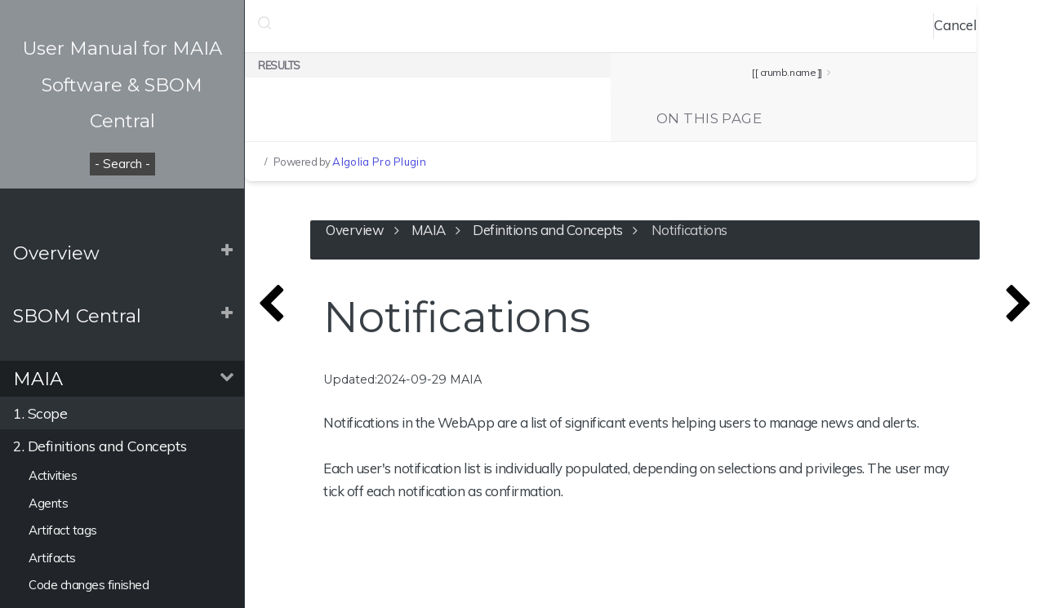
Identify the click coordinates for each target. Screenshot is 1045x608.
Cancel (955, 24)
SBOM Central (77, 315)
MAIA (38, 378)
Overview (56, 253)
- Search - (122, 163)
